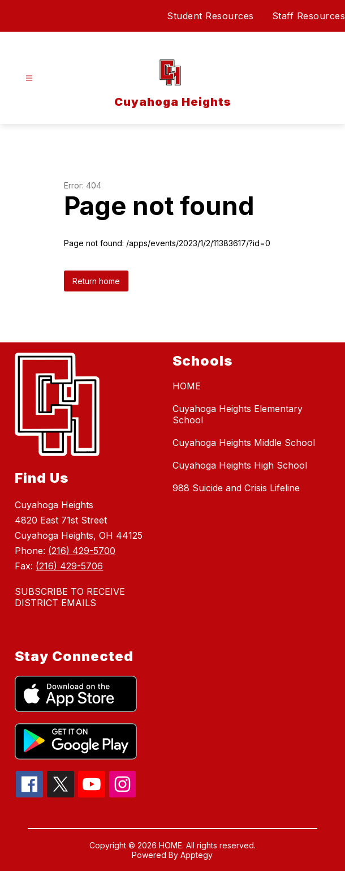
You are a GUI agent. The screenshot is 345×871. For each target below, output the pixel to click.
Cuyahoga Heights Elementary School (237, 414)
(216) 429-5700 (81, 550)
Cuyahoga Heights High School (239, 465)
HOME (186, 386)
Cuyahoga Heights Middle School (243, 442)
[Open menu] (29, 78)
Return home (96, 281)
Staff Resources (309, 16)
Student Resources (210, 16)
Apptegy (196, 855)
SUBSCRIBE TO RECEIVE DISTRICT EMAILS (70, 597)
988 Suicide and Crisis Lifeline (236, 488)
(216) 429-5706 (69, 566)
